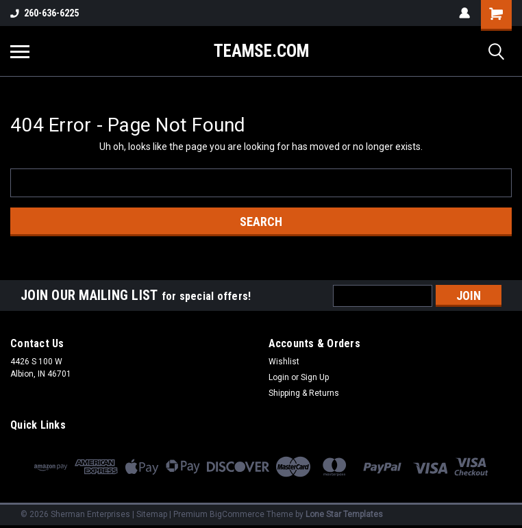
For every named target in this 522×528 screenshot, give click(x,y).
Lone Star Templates (344, 514)
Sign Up (315, 377)
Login (279, 377)
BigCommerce (237, 514)
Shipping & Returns (304, 393)
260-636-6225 (44, 13)
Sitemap (151, 514)
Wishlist (284, 361)
